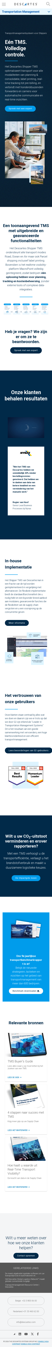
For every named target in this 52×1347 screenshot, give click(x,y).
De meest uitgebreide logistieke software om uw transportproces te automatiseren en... (24, 1274)
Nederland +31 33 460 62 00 (26, 1311)
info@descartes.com (26, 1322)
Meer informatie (17, 623)
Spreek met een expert (20, 108)
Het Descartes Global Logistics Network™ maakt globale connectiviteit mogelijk (25, 1280)
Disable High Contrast (30, 1344)
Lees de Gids (14, 1078)
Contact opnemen (26, 1255)
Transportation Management (20, 11)
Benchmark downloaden (25, 991)
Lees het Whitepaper (18, 1130)
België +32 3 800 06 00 (26, 1300)
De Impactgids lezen (26, 878)
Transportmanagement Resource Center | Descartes (22, 1286)
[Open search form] (48, 4)
